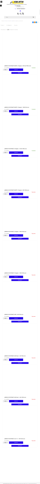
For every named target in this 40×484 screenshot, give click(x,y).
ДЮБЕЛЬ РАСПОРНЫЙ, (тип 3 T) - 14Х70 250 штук (14, 438)
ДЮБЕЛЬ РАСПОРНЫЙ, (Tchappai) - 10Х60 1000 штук (15, 231)
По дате (2, 25)
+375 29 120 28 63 (21, 8)
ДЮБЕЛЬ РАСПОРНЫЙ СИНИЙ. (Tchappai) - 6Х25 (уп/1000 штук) (17, 65)
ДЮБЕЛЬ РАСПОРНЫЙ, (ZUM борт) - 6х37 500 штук (15, 355)
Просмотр (20, 72)
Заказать (16, 69)
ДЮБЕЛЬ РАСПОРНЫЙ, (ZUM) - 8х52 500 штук (13, 314)
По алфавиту (9, 25)
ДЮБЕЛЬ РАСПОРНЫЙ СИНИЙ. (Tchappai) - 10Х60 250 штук (16, 107)
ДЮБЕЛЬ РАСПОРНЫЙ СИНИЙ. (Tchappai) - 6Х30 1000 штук (16, 190)
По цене (16, 25)
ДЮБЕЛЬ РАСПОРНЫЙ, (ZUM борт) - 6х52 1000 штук (15, 397)
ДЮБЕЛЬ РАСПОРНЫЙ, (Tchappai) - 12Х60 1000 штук (15, 273)
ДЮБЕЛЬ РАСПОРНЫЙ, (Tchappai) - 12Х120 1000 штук (15, 148)
